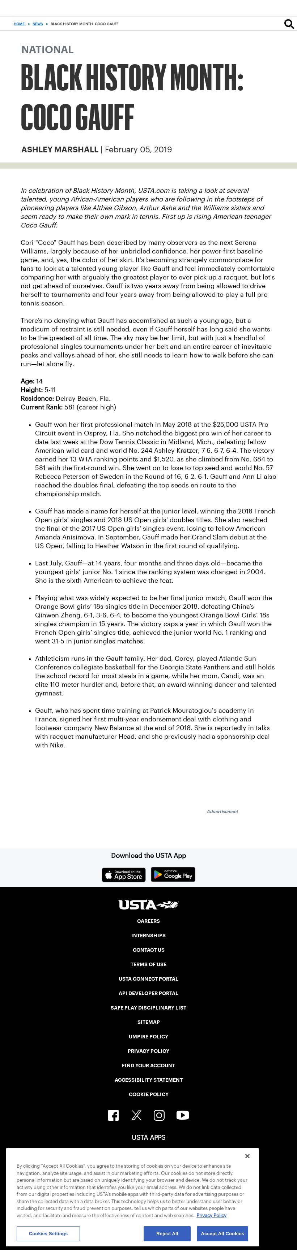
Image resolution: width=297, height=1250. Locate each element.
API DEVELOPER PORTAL (148, 993)
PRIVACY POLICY (148, 1051)
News (38, 24)
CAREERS (148, 921)
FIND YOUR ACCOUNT (148, 1065)
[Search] (289, 24)
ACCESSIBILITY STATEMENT (149, 1080)
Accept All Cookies (222, 1233)
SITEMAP (148, 1022)
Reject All (167, 1233)
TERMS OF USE (148, 964)
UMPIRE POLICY (148, 1036)
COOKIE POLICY (149, 1094)
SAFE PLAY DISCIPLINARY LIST (148, 1008)
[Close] (247, 1156)
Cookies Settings (48, 1233)
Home (19, 24)
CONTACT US (149, 950)
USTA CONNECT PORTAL (148, 979)
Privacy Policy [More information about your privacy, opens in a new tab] (211, 1215)
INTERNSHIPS (148, 935)
